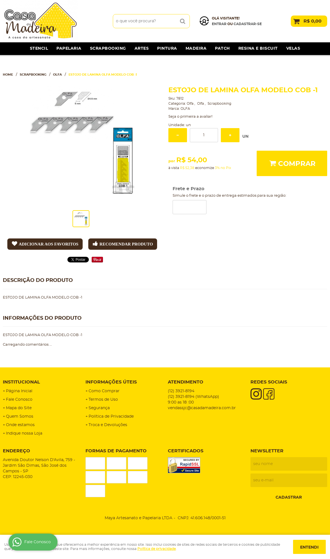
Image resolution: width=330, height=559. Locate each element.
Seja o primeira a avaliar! (190, 117)
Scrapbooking (108, 49)
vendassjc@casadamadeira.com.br (202, 408)
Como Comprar (104, 391)
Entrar (219, 24)
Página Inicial (19, 391)
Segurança (99, 408)
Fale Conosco (19, 400)
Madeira (196, 49)
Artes (142, 49)
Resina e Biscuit (258, 49)
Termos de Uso (103, 400)
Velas (293, 49)
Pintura (167, 49)
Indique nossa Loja (24, 433)
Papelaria (69, 49)
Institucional (21, 382)
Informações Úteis (111, 382)
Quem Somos (19, 416)
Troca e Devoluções (108, 425)
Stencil (39, 49)
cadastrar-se (248, 24)
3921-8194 (181, 391)
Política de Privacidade (111, 416)
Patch (222, 49)
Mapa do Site (19, 408)
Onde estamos (20, 425)
